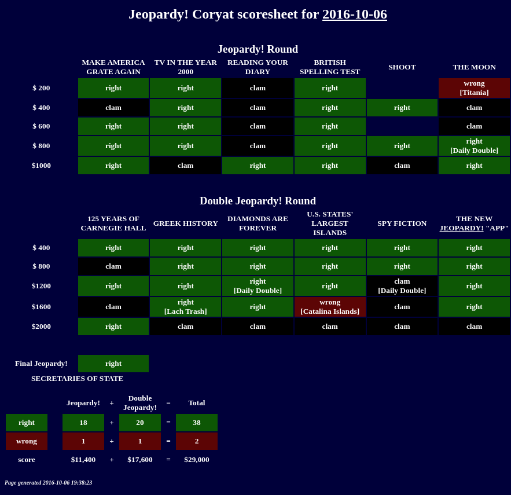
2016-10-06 (354, 13)
